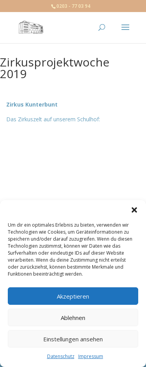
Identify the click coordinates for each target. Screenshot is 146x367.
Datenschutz (60, 356)
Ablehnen (73, 318)
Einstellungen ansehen (73, 339)
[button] (134, 210)
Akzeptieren (73, 296)
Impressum (90, 356)
